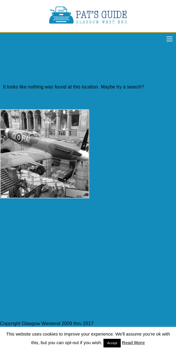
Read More (133, 342)
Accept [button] (112, 343)
